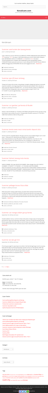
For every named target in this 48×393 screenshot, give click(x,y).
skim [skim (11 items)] (16, 380)
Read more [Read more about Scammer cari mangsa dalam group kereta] (4, 225)
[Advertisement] (24, 28)
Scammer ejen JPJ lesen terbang (13, 78)
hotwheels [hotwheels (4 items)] (10, 376)
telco (13, 231)
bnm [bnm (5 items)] (14, 374)
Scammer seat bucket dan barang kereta (16, 49)
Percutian (21, 202)
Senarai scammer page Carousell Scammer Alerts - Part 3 (16, 336)
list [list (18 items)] (40, 376)
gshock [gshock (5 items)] (7, 376)
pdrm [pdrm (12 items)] (18, 377)
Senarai (15, 147)
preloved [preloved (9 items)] (34, 377)
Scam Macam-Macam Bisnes (9, 329)
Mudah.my (11, 118)
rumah (8, 149)
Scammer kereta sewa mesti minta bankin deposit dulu (21, 129)
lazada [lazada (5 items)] (38, 376)
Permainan (11, 256)
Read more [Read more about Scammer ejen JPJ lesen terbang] (24, 91)
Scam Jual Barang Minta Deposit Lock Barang (13, 300)
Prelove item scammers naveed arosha (11, 304)
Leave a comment (7, 71)
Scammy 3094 (5, 333)
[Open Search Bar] (46, 17)
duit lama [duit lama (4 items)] (25, 374)
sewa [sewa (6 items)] (11, 380)
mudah (8, 120)
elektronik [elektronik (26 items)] (29, 374)
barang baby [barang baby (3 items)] (12, 374)
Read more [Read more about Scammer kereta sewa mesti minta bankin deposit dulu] (7, 143)
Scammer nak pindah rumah (9, 306)
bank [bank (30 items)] (8, 374)
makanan (5, 203)
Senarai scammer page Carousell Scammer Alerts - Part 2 (16, 323)
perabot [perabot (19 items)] (26, 377)
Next (8, 267)
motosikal (14, 96)
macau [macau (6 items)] (43, 376)
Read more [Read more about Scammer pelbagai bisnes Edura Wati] (10, 198)
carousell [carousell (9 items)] (18, 374)
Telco (15, 229)
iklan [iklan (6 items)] (13, 376)
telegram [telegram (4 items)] (19, 380)
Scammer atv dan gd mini (11, 240)
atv (4, 258)
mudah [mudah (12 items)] (11, 377)
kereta (10, 69)
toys (10, 258)
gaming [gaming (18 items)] (4, 376)
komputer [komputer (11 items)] (30, 376)
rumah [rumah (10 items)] (37, 377)
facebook (5, 69)
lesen (10, 96)
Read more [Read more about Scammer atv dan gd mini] (27, 252)
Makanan (16, 202)
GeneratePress (32, 391)
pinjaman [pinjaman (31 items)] (30, 377)
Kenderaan (11, 67)
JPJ (4, 94)
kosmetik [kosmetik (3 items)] (33, 376)
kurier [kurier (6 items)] (36, 376)
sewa (12, 149)
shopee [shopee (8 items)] (13, 380)
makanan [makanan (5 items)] (4, 377)
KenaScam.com (24, 10)
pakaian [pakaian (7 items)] (15, 377)
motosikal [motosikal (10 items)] (8, 377)
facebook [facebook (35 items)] (36, 374)
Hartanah (5, 202)
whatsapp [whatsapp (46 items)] (25, 380)
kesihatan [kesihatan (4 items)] (25, 376)
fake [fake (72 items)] (40, 374)
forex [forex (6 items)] (42, 374)
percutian (16, 203)
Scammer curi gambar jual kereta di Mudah (17, 105)
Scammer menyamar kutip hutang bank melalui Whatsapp (16, 327)
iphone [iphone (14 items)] (19, 376)
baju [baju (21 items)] (6, 374)
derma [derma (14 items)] (22, 374)
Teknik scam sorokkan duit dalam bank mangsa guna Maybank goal (18, 319)
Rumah (11, 147)
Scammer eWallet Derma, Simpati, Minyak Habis (14, 302)
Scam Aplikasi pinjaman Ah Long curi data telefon (14, 325)
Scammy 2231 (5, 331)
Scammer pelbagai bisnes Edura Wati (15, 185)
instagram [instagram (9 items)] (16, 376)
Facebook (5, 67)
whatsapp (14, 69)
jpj (3, 96)
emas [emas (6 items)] (33, 374)
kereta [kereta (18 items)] (22, 376)
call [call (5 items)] (16, 374)
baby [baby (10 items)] (3, 374)
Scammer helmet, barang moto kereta (15, 158)
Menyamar (13, 94)
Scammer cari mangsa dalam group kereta (17, 212)
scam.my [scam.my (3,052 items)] (6, 380)
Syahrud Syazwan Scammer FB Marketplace (13, 307)
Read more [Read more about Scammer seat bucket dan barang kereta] (39, 63)
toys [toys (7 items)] (21, 380)
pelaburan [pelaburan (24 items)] (21, 377)
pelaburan (10, 203)
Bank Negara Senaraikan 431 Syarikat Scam (13, 335)
